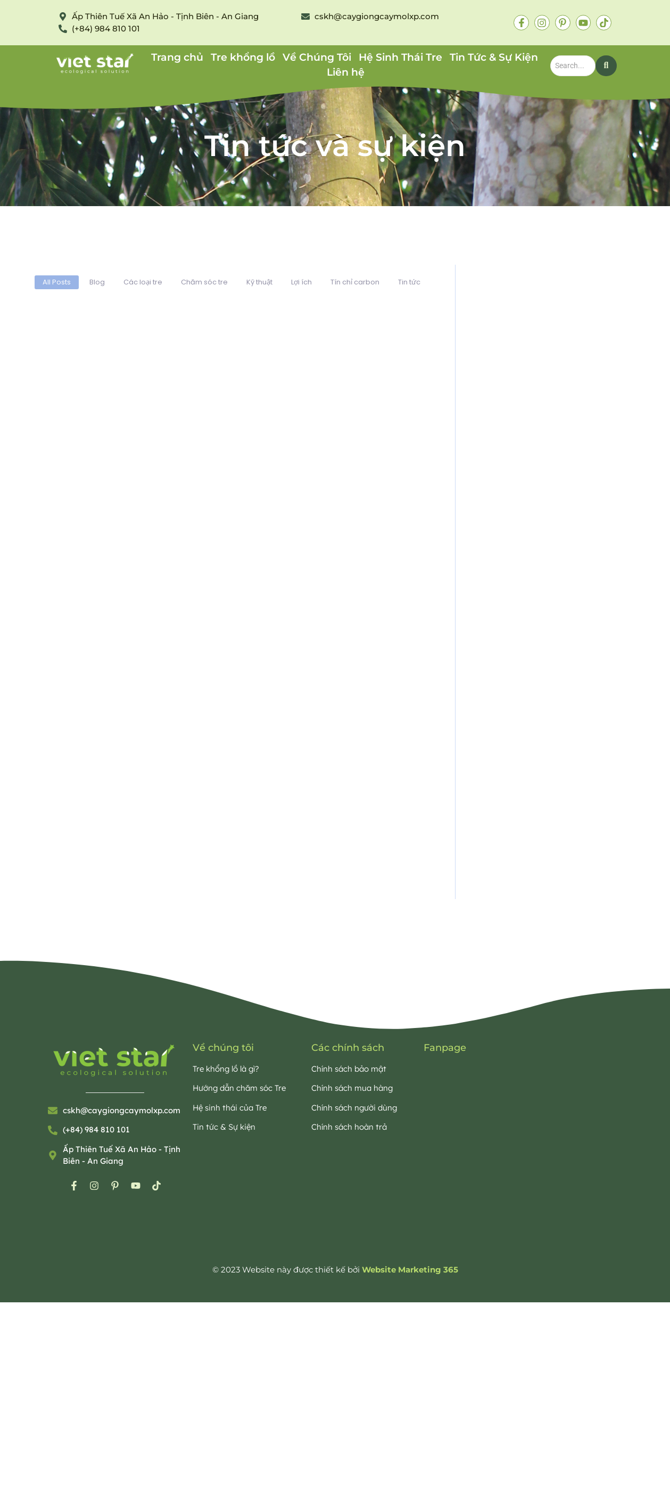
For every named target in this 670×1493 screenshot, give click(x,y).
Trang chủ (177, 57)
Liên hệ (346, 72)
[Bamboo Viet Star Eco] (95, 64)
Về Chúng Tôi (317, 57)
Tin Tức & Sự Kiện (494, 57)
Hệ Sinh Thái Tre (400, 57)
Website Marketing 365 (410, 1269)
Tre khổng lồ (243, 57)
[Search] (572, 65)
